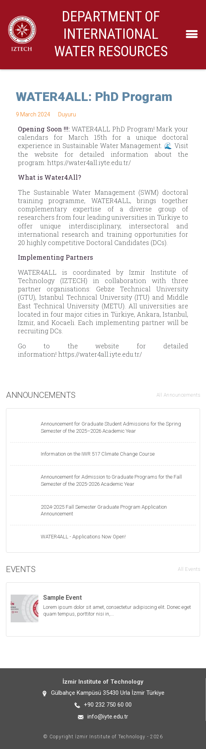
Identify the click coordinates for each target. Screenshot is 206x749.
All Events (189, 569)
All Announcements (178, 395)
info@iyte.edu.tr (107, 716)
